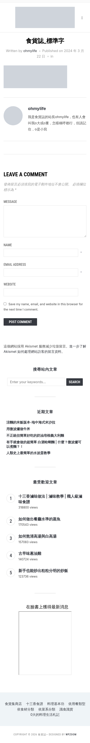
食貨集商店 (13, 704)
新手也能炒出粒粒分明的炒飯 (43, 570)
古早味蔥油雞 (29, 553)
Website (10, 284)
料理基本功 (55, 704)
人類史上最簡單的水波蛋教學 (28, 453)
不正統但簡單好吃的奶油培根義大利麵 (35, 435)
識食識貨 (66, 709)
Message (10, 202)
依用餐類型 (76, 704)
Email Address (15, 265)
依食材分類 (25, 709)
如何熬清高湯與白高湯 (37, 536)
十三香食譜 (34, 704)
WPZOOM (71, 734)
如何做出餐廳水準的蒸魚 (39, 519)
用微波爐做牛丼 (18, 429)
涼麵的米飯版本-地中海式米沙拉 (30, 422)
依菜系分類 (46, 709)
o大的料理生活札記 (45, 715)
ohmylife (30, 51)
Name (8, 245)
